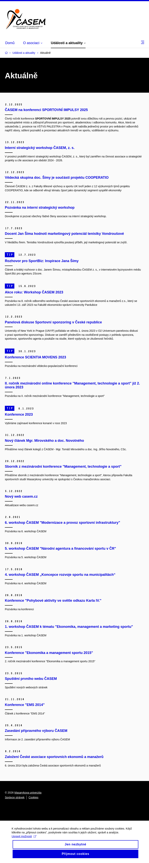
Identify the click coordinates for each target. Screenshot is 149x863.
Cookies (33, 797)
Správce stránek (14, 797)
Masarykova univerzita (27, 792)
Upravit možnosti (24, 839)
